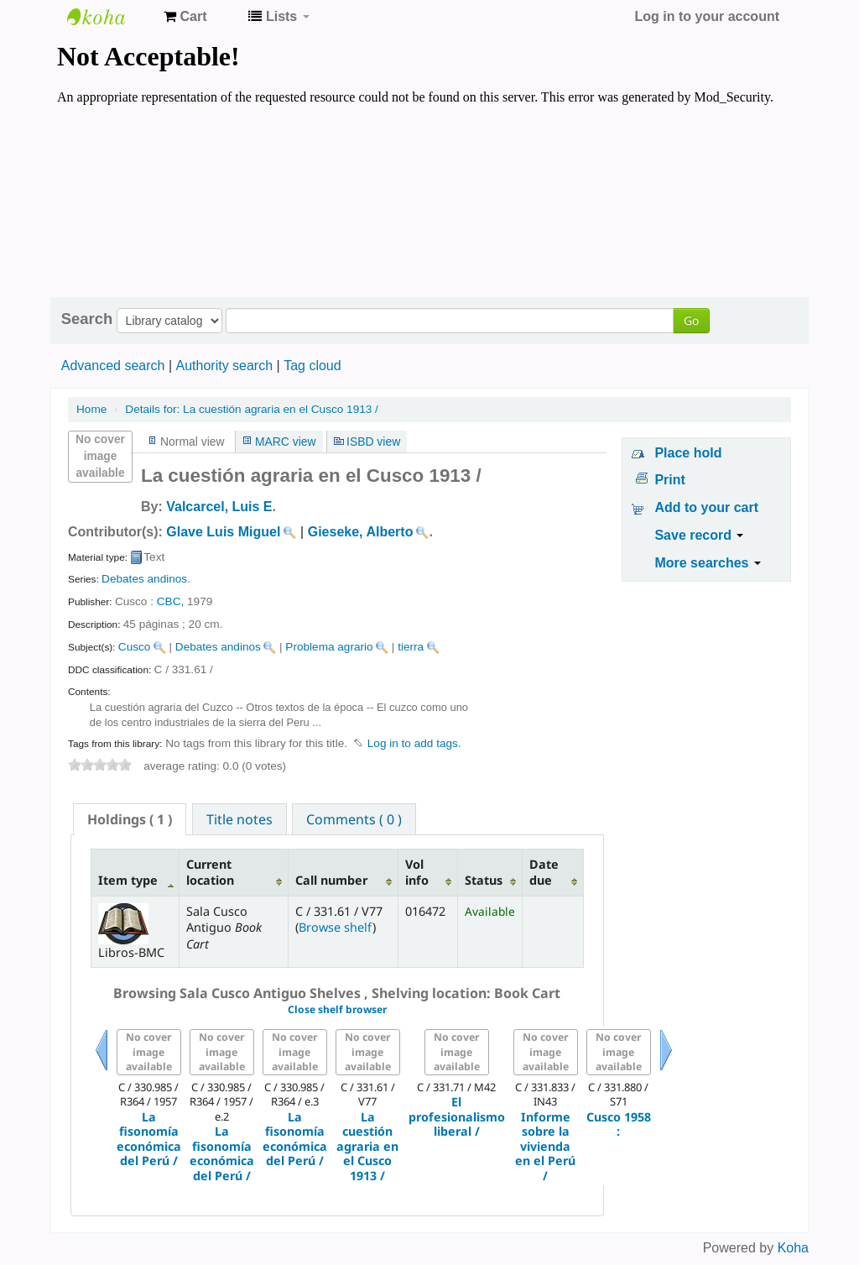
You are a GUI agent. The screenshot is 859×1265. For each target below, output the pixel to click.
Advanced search (113, 365)
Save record (698, 535)
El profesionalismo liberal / (457, 1116)
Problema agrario (328, 646)
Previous (101, 1070)
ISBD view (373, 441)
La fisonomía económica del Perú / (149, 1139)
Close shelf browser (337, 1009)
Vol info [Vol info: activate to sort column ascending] (417, 872)
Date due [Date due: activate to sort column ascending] (544, 872)
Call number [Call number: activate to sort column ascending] (331, 880)
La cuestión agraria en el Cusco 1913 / (251, 409)
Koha (793, 1248)
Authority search (224, 365)
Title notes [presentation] (239, 819)
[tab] (129, 819)
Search (86, 319)
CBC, (170, 601)
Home (91, 409)
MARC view (285, 441)
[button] (185, 17)
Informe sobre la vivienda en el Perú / (545, 1146)
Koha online (109, 17)
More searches (707, 563)
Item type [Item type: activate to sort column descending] (128, 880)
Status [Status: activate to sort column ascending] (483, 880)
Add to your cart (706, 507)
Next (666, 1070)
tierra (411, 646)
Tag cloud (312, 365)
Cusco (134, 646)
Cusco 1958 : (618, 1124)
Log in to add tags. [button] (414, 743)
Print (669, 480)
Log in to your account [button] (707, 16)
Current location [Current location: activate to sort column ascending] (210, 872)
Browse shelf (335, 927)
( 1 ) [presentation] (129, 819)
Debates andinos (144, 578)
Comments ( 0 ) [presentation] (354, 819)
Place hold (687, 453)
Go (691, 320)
